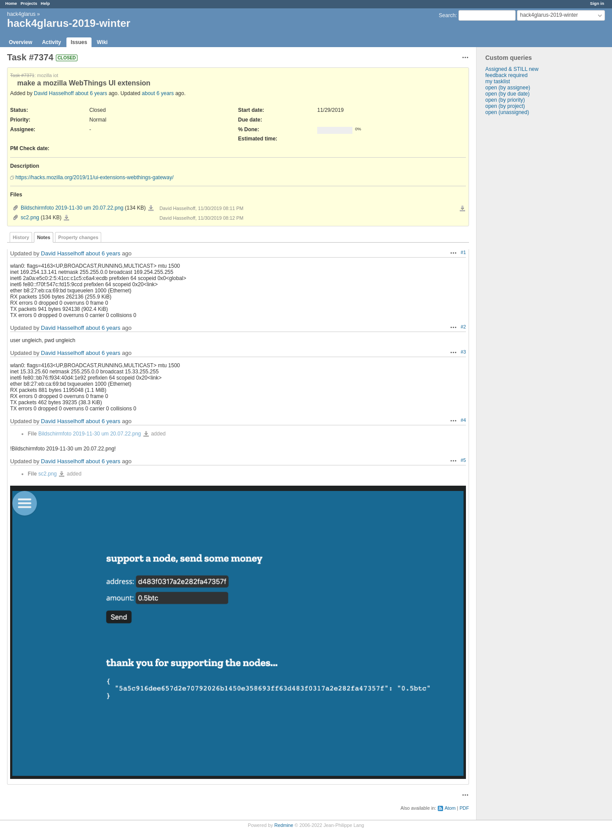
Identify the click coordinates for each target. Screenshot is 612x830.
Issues (79, 42)
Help (45, 3)
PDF (464, 808)
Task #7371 (22, 75)
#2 (463, 326)
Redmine (283, 825)
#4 (463, 420)
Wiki (102, 42)
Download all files (462, 208)
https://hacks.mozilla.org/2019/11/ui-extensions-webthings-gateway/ (94, 177)
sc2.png (30, 217)
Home (11, 3)
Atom (449, 808)
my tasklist (497, 81)
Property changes (78, 237)
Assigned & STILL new (512, 69)
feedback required (506, 75)
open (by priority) (505, 100)
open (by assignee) (507, 88)
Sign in (597, 3)
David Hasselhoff (54, 93)
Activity (51, 42)
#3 (463, 351)
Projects (29, 3)
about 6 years (91, 93)
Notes (43, 237)
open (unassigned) (507, 112)
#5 (463, 460)
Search (447, 15)
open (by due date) (507, 94)
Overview (20, 42)
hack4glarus (21, 14)
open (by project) (505, 106)
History (21, 237)
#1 (463, 252)
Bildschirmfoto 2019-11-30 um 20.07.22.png (72, 208)
